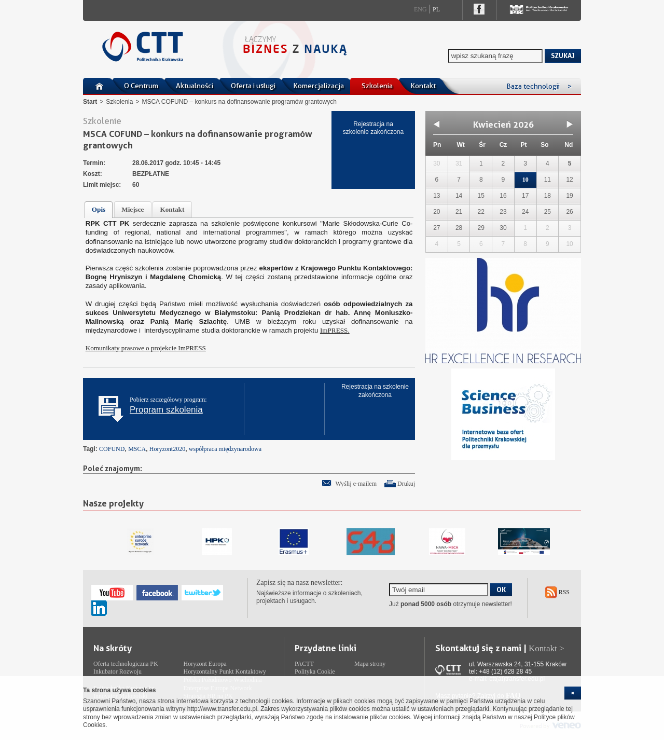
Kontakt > (546, 648)
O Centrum (141, 85)
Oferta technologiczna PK (125, 663)
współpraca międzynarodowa (225, 449)
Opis (98, 209)
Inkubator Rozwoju (117, 671)
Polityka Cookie (315, 671)
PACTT (304, 663)
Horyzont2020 (167, 449)
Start (90, 101)
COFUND (112, 449)
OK (501, 589)
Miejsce (132, 209)
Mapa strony (369, 663)
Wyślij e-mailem (356, 483)
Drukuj (406, 483)
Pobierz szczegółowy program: (168, 405)
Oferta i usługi (253, 85)
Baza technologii (539, 86)
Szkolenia (377, 85)
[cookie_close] (572, 693)
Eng (420, 9)
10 (525, 179)
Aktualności (194, 85)
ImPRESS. (335, 330)
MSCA (137, 449)
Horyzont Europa (205, 663)
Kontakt (423, 85)
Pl (436, 9)
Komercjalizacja (318, 85)
